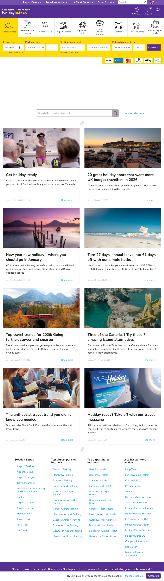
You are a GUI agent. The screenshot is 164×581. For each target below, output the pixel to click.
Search (152, 47)
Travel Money (24, 513)
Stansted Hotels (98, 480)
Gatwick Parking (62, 469)
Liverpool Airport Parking (67, 514)
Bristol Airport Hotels (101, 525)
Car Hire (21, 497)
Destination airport (70, 42)
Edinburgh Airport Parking (67, 530)
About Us (130, 491)
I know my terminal (15, 52)
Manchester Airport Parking (64, 493)
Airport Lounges (26, 477)
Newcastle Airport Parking (67, 536)
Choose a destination (98, 42)
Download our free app (138, 497)
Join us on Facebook (136, 502)
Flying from (9, 42)
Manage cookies (134, 575)
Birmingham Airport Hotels (100, 502)
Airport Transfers (26, 502)
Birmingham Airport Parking (64, 502)
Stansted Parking (62, 480)
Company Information (137, 541)
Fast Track (22, 524)
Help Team (131, 469)
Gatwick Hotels (97, 469)
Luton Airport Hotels (100, 486)
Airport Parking (25, 466)
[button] (35, 47)
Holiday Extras (14, 12)
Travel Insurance (26, 482)
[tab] (9, 27)
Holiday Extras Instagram (139, 508)
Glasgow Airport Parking (66, 519)
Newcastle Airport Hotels (103, 536)
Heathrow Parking (63, 474)
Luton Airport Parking (65, 486)
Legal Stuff (131, 546)
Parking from (32, 42)
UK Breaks (22, 530)
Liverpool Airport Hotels (102, 514)
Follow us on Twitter (136, 519)
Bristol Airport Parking (65, 525)
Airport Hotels (25, 471)
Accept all (153, 576)
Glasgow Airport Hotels (102, 519)
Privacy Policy (132, 486)
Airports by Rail (25, 508)
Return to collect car (123, 42)
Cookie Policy (132, 480)
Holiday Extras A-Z (134, 113)
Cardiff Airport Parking (65, 508)
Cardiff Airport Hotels (101, 508)
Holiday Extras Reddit (137, 524)
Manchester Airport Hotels (100, 493)
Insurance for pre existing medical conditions (31, 490)
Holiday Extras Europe (137, 530)
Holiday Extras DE (135, 535)
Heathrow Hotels (98, 474)
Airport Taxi (23, 519)
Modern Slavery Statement (134, 554)
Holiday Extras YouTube (138, 513)
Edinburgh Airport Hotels (103, 530)
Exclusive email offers (137, 474)
